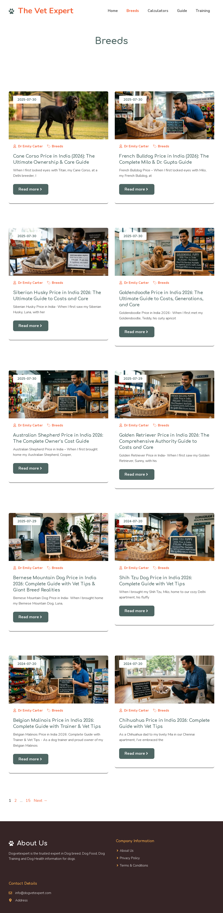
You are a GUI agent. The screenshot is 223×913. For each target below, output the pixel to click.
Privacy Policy (130, 858)
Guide (182, 10)
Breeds (133, 10)
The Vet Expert (45, 10)
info (18, 893)
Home (113, 10)
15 (28, 800)
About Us (126, 850)
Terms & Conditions (134, 865)
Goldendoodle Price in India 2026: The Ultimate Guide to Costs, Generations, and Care (161, 298)
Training (203, 10)
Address (21, 900)
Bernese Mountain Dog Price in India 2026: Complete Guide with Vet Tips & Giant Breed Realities (54, 584)
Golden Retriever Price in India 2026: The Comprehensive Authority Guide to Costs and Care (164, 441)
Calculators (158, 10)
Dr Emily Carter (30, 146)
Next (40, 800)
